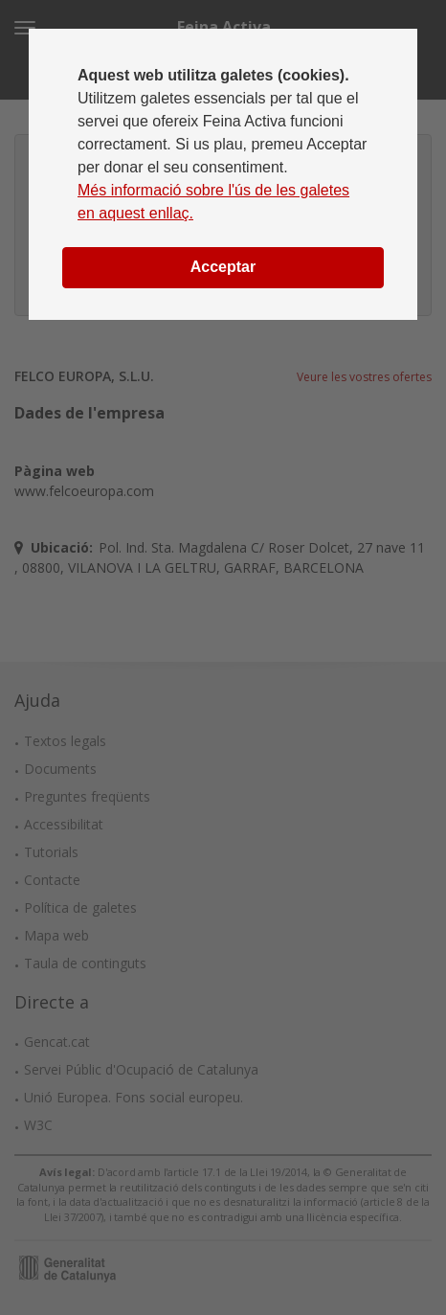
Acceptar (223, 267)
